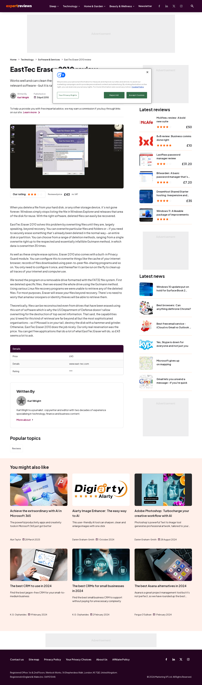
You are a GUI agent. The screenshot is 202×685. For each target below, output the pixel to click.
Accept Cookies (136, 95)
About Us (101, 659)
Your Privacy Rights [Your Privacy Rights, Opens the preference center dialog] (68, 95)
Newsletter (145, 6)
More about (23, 419)
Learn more (30, 112)
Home (13, 59)
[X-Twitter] (174, 6)
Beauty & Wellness (121, 6)
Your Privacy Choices (78, 659)
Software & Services (49, 59)
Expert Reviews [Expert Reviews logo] (16, 6)
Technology (70, 6)
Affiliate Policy (121, 659)
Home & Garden (93, 6)
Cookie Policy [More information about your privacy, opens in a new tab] (138, 87)
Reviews (16, 448)
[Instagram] (181, 6)
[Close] (147, 72)
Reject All (114, 95)
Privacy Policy (52, 659)
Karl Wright (23, 97)
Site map (34, 659)
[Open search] (192, 6)
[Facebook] (159, 6)
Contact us (17, 659)
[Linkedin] (166, 6)
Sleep (52, 6)
